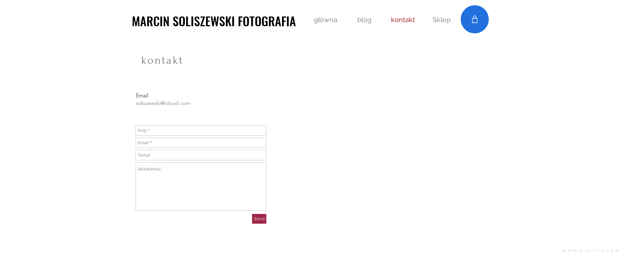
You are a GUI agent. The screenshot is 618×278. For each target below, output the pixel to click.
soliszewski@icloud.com (163, 103)
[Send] (259, 219)
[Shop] (475, 19)
